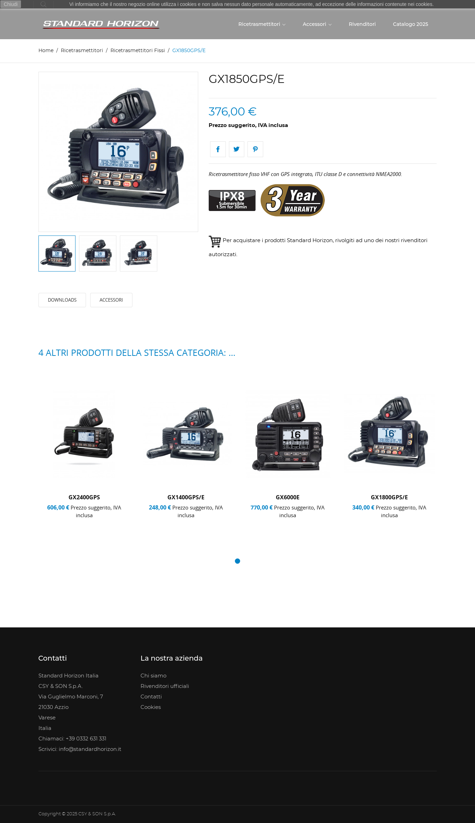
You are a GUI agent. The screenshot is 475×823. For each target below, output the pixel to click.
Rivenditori (362, 24)
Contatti (151, 696)
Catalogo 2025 (410, 24)
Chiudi (11, 4)
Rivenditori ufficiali (165, 686)
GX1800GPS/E (389, 497)
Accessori (315, 24)
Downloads (62, 300)
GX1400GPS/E (185, 497)
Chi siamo (153, 675)
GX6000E (288, 497)
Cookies (151, 707)
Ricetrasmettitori (259, 24)
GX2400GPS (84, 497)
